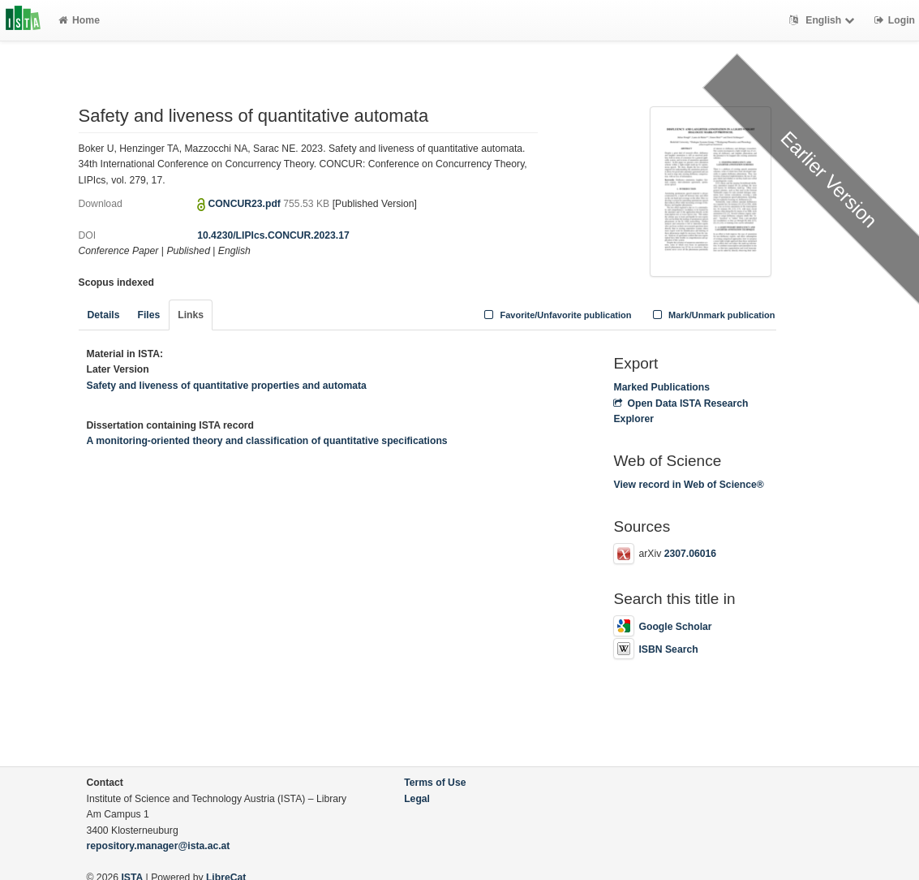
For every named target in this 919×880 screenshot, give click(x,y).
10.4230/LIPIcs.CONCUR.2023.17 (273, 235)
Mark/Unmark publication (712, 315)
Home (79, 20)
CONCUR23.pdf (246, 203)
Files (148, 315)
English (823, 20)
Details (104, 315)
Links (191, 315)
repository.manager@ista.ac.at (158, 846)
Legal (417, 799)
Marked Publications (661, 387)
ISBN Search (655, 649)
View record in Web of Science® (688, 484)
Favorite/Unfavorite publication (556, 315)
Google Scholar (662, 626)
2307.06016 (690, 553)
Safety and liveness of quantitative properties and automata (227, 385)
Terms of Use (435, 782)
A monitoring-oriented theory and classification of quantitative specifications (267, 440)
